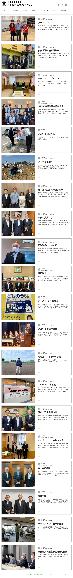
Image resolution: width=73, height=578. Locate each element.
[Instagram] (62, 4)
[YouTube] (65, 4)
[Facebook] (58, 4)
